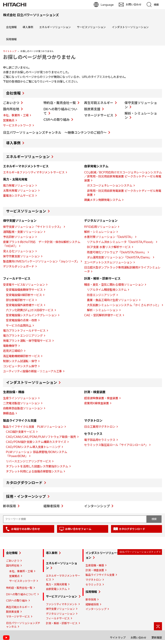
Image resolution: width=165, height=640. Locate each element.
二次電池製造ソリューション (21, 403)
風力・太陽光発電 (56, 584)
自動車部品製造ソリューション (23, 408)
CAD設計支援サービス (20, 432)
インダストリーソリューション (130, 27)
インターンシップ (97, 506)
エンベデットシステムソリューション (108, 262)
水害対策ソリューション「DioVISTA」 (109, 237)
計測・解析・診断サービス (61, 623)
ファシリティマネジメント (61, 604)
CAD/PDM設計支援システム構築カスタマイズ (36, 442)
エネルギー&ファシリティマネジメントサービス (34, 172)
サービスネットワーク (17, 125)
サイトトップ (9, 51)
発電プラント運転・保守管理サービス (27, 341)
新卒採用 (9, 506)
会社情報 (11, 27)
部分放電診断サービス (20, 300)
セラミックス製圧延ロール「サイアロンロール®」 (116, 445)
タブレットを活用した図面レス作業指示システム (37, 466)
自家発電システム (56, 589)
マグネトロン (93, 579)
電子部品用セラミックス (99, 440)
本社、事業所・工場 (16, 115)
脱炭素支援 (92, 109)
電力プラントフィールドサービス (24, 330)
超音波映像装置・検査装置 (101, 398)
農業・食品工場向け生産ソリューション (112, 300)
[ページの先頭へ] (158, 626)
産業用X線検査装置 (96, 403)
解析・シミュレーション (99, 232)
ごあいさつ (11, 103)
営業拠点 (8, 120)
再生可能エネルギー (98, 103)
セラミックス (93, 584)
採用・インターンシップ (26, 496)
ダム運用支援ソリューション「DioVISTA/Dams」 (119, 257)
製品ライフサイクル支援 (100, 574)
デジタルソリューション (60, 613)
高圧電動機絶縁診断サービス (21, 356)
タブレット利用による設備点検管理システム (34, 471)
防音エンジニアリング (101, 295)
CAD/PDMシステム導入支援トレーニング (33, 447)
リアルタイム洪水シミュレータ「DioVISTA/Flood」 (121, 242)
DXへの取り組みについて (21, 594)
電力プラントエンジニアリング (23, 336)
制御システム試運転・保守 (20, 361)
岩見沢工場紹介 (13, 351)
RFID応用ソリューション (100, 227)
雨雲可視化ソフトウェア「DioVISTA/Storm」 (116, 252)
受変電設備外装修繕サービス (24, 305)
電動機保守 (10, 346)
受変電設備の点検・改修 (21, 320)
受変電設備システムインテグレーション (31, 315)
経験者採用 (51, 506)
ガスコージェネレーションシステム (109, 185)
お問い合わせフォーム (78, 529)
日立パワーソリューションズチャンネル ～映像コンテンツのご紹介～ (55, 133)
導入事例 (28, 27)
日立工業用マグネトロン (99, 427)
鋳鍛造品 (8, 413)
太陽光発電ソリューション (20, 190)
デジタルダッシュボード (18, 266)
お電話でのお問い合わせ (25, 529)
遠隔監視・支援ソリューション (23, 232)
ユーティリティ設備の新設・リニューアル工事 (32, 371)
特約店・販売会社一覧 (59, 103)
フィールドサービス (58, 618)
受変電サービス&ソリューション (24, 285)
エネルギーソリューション (55, 27)
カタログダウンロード (24, 483)
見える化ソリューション (18, 251)
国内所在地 (11, 109)
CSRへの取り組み (56, 120)
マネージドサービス (98, 115)
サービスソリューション (91, 27)
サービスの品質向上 (18, 325)
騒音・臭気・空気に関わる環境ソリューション (114, 285)
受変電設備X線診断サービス (24, 295)
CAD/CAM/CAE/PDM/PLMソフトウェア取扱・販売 (41, 437)
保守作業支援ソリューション (21, 256)
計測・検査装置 (95, 570)
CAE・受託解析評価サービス (103, 315)
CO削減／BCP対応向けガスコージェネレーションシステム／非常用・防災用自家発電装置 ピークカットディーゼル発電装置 (123, 176)
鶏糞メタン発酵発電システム (102, 200)
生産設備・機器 (95, 565)
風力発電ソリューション (18, 185)
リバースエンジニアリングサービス (28, 461)
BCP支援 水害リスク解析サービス (109, 247)
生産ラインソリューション (20, 398)
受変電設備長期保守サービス (24, 290)
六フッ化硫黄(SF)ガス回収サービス (29, 310)
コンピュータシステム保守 (20, 366)
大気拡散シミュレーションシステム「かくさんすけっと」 (124, 305)
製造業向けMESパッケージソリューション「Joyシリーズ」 (41, 261)
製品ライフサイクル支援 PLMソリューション (33, 427)
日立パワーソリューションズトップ (139, 551)
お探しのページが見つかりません (39, 57)
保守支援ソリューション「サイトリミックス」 (32, 227)
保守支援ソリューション (60, 608)
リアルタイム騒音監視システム (107, 290)
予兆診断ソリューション (18, 237)
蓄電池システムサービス (18, 195)
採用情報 (11, 39)
